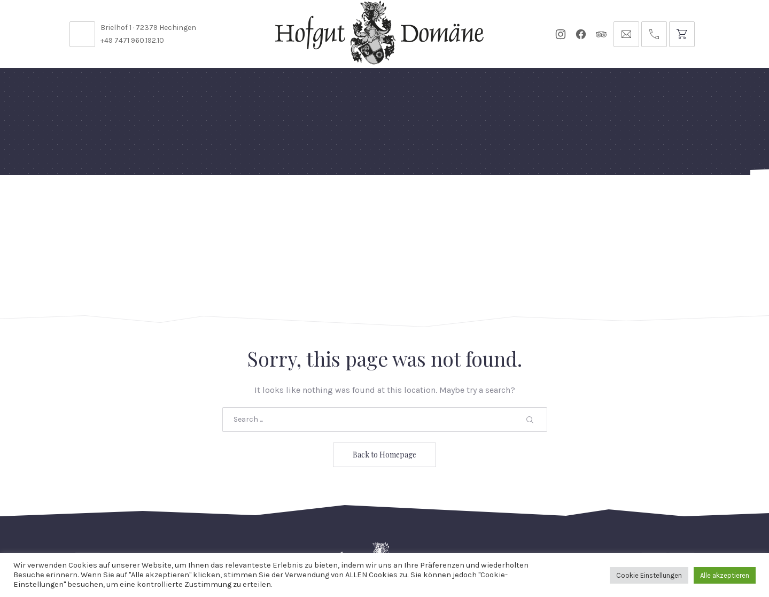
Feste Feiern (114, 200)
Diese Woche (332, 200)
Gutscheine (516, 200)
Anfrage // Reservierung (666, 200)
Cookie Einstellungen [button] (649, 575)
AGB (586, 525)
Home (60, 200)
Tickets (571, 200)
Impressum (633, 525)
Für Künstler (448, 200)
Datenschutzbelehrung (511, 525)
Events (388, 200)
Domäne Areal (186, 200)
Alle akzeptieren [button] (724, 575)
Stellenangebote (154, 525)
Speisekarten (261, 200)
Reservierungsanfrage (395, 525)
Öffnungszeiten (294, 525)
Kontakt (225, 525)
